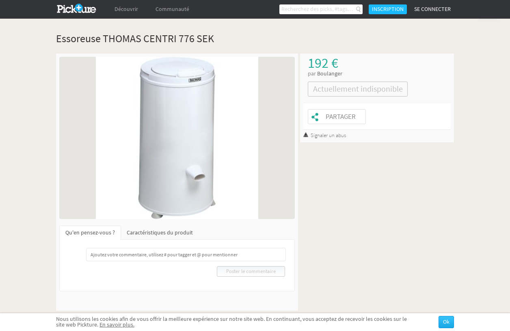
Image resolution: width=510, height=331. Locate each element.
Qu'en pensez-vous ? (90, 232)
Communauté (172, 9)
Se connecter (432, 9)
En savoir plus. (116, 325)
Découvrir (126, 9)
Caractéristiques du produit (160, 232)
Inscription (388, 9)
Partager (341, 116)
